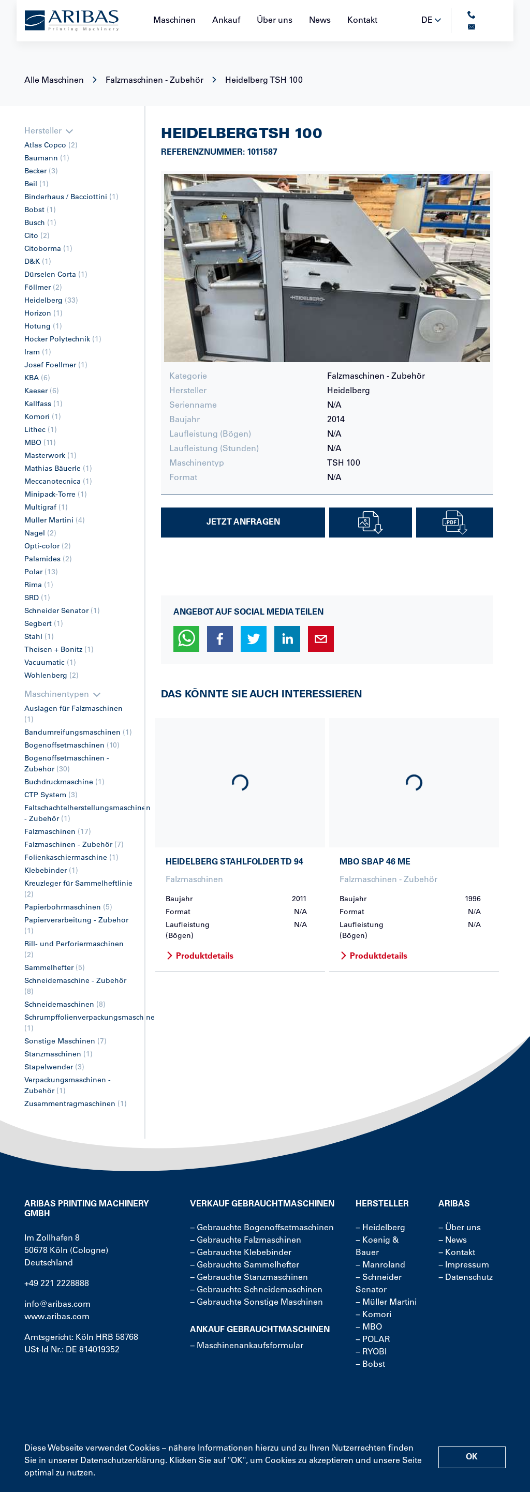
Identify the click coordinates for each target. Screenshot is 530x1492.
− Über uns (459, 1228)
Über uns (274, 21)
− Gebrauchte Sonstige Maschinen (256, 1303)
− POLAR (373, 1340)
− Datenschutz (465, 1278)
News (320, 21)
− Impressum (463, 1265)
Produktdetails (199, 956)
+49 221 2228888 (56, 1284)
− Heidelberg (380, 1228)
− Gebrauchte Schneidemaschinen (256, 1290)
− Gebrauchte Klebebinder (240, 1253)
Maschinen (174, 21)
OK (472, 1457)
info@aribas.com (57, 1305)
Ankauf (226, 21)
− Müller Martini (386, 1303)
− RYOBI (371, 1352)
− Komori (373, 1315)
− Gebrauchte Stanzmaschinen (249, 1278)
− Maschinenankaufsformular (246, 1346)
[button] (186, 639)
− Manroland (380, 1265)
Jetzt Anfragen (243, 522)
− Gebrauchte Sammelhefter (244, 1265)
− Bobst (370, 1365)
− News (452, 1240)
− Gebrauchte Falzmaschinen (245, 1240)
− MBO (369, 1327)
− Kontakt (456, 1253)
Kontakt (362, 21)
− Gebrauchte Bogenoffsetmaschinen (262, 1228)
